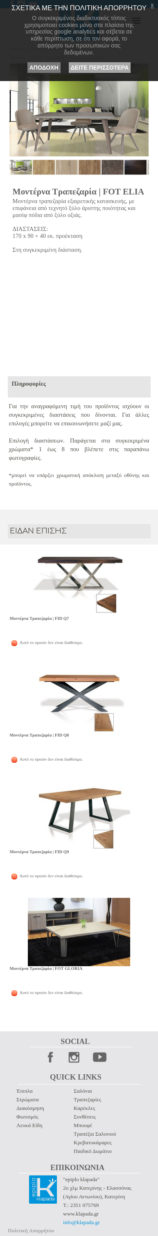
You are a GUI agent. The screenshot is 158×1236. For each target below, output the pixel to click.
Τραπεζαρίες (87, 1099)
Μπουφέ (83, 1125)
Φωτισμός (27, 1117)
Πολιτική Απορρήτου (31, 1230)
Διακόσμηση (30, 1108)
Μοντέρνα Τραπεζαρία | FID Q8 (39, 735)
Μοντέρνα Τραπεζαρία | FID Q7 (39, 618)
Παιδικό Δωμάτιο (93, 1151)
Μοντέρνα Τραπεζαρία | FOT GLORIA (46, 968)
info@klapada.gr (81, 1222)
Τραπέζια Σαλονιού (95, 1134)
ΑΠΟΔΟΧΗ (44, 67)
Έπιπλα (24, 1091)
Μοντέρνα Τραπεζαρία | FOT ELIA (78, 192)
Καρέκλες (84, 1108)
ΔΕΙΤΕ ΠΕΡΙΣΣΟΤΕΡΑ (100, 67)
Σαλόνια (83, 1091)
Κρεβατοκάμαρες (93, 1142)
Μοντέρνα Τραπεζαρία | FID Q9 (39, 852)
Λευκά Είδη (29, 1125)
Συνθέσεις (85, 1117)
